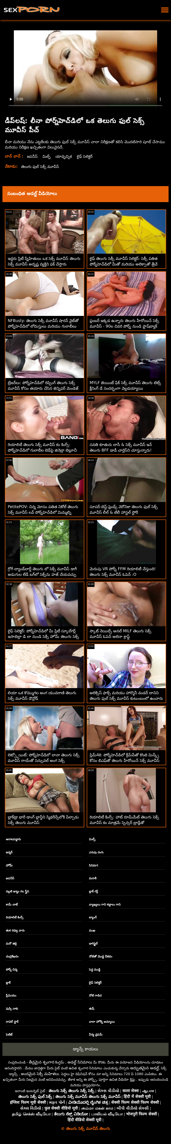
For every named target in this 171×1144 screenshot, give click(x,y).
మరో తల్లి (11, 943)
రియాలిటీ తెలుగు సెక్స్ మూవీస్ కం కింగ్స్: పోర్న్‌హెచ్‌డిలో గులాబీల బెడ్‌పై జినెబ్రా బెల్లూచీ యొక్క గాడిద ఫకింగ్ (42, 450)
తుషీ (91, 1008)
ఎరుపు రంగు (96, 852)
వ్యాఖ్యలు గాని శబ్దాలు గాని (105, 904)
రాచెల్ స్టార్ (12, 1021)
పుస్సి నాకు (12, 1008)
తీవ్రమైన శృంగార (41, 1062)
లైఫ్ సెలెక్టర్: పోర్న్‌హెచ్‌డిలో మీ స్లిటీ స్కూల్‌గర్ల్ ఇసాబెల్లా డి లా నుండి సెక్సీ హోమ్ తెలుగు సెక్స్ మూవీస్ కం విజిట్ (43, 636)
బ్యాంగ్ (93, 917)
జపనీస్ (32, 156)
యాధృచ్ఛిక (64, 156)
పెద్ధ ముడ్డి (94, 969)
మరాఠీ (92, 878)
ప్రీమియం (11, 995)
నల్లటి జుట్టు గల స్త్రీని (17, 891)
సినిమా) (93, 865)
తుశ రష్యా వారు (15, 930)
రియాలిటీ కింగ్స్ (14, 917)
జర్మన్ (9, 852)
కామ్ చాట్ (12, 904)
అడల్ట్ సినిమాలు (80, 1062)
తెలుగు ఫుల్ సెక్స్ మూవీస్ (40, 166)
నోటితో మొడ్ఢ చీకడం (100, 956)
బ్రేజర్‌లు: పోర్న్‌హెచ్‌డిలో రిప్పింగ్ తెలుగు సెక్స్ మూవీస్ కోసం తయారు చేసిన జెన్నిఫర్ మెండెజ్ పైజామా (43, 388)
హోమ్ (9, 865)
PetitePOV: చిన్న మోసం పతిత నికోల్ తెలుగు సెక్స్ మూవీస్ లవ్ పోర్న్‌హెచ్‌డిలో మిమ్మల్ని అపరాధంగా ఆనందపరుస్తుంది (43, 512)
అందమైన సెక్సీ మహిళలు (40, 1073)
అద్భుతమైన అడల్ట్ (144, 1068)
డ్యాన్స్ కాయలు (85, 1048)
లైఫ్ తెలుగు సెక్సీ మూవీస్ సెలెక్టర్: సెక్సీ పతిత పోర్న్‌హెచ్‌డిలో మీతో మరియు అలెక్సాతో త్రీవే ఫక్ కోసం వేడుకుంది (123, 264)
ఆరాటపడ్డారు (13, 839)
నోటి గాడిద (95, 995)
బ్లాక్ (8, 982)
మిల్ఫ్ (47, 156)
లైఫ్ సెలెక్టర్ (86, 156)
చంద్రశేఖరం (12, 956)
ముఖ (92, 930)
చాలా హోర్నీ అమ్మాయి (102, 1021)
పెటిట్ (9, 1034)
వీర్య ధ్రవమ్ (96, 1034)
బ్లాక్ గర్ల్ (93, 891)
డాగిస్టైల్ (93, 943)
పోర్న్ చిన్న (11, 969)
